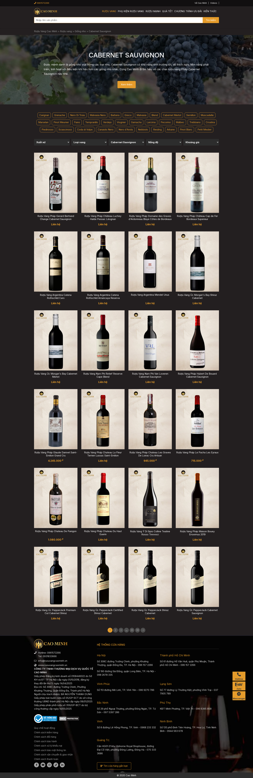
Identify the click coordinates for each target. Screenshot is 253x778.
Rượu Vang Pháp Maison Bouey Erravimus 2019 (197, 533)
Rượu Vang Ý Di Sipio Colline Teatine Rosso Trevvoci (150, 533)
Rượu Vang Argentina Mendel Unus (150, 294)
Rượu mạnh (153, 11)
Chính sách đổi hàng (45, 736)
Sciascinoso (65, 129)
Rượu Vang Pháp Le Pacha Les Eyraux (197, 452)
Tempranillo (91, 122)
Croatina (210, 122)
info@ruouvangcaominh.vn (52, 660)
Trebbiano (195, 122)
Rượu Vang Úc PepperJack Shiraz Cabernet (150, 612)
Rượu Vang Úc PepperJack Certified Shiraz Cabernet (103, 612)
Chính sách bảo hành (45, 741)
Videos (213, 3)
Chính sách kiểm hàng (46, 732)
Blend (155, 115)
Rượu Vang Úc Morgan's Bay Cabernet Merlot (55, 375)
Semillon (191, 115)
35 (132, 630)
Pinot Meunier (61, 122)
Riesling (157, 129)
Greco (128, 115)
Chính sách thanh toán (46, 759)
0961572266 (41, 3)
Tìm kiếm (211, 20)
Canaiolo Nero (105, 129)
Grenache (59, 115)
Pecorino (166, 122)
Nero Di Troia (77, 115)
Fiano (77, 122)
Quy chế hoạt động (44, 727)
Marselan (43, 122)
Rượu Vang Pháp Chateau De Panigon (55, 531)
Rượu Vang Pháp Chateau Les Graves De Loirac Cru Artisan (150, 454)
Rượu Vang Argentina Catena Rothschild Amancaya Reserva (103, 296)
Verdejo (107, 122)
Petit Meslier (204, 129)
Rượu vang (109, 11)
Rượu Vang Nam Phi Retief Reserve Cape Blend (102, 375)
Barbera (115, 115)
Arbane (171, 129)
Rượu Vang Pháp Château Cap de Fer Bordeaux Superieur (197, 217)
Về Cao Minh (201, 3)
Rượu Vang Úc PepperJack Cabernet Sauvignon (197, 612)
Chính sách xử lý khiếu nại (48, 745)
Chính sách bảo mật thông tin (50, 750)
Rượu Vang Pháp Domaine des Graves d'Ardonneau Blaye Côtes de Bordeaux (150, 217)
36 (137, 630)
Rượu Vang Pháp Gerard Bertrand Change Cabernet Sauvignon (55, 217)
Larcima (151, 122)
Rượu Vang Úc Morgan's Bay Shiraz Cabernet (197, 296)
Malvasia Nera (98, 115)
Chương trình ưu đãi (188, 11)
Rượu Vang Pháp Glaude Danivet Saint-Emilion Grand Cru (55, 454)
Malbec (180, 122)
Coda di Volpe (85, 129)
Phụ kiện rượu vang (131, 11)
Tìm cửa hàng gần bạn (114, 765)
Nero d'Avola (126, 129)
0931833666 (50, 656)
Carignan (44, 115)
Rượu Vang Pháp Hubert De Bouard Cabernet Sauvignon (197, 375)
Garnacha (136, 122)
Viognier (121, 122)
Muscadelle (207, 115)
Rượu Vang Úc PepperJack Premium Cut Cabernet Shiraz (55, 612)
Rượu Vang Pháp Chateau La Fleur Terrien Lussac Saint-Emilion (103, 454)
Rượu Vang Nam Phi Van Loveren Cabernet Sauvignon (150, 375)
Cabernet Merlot (172, 115)
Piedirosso (47, 129)
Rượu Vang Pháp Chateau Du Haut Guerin (103, 533)
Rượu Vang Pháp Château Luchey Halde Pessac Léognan (102, 217)
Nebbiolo (143, 129)
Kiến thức (210, 11)
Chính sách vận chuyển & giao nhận (53, 754)
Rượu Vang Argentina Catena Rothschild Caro (55, 296)
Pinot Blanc (186, 129)
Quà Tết (167, 11)
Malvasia (141, 115)
